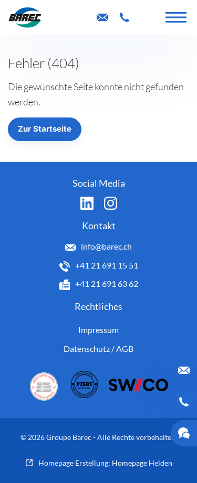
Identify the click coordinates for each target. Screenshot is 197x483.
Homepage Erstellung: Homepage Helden (105, 462)
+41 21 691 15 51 (106, 265)
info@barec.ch (106, 246)
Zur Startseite (44, 129)
